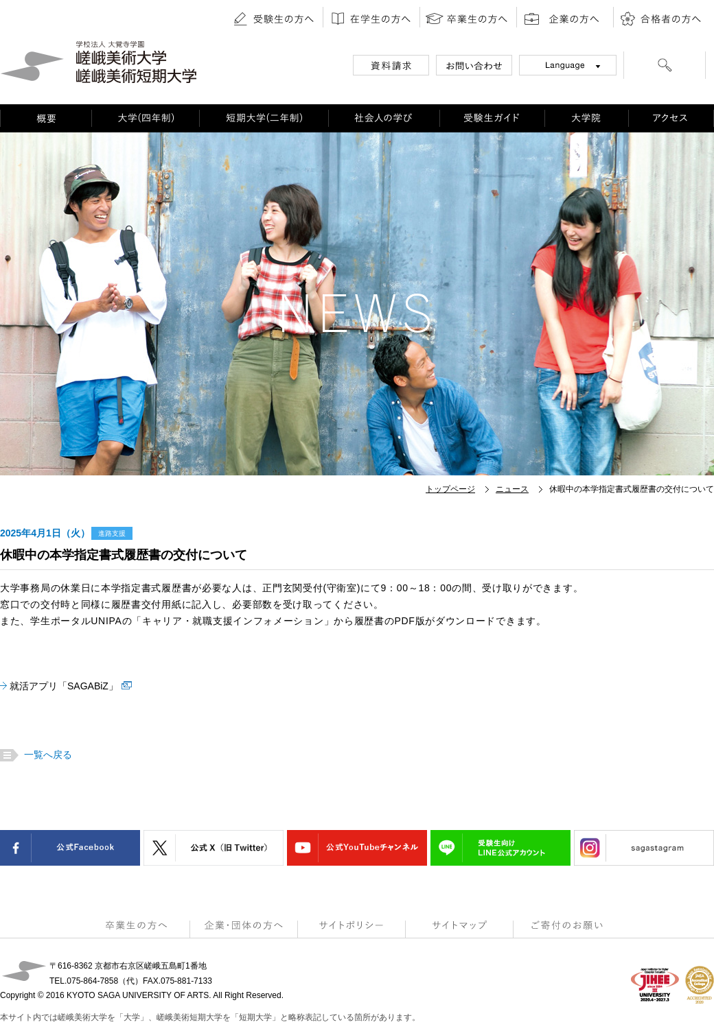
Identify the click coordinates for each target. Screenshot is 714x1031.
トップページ (450, 489)
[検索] (664, 67)
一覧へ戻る (46, 754)
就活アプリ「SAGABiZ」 (64, 685)
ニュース (512, 489)
